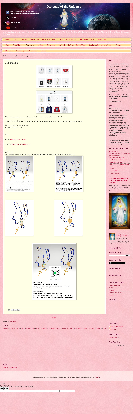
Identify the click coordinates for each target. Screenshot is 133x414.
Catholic (23, 328)
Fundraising (30, 45)
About (7, 45)
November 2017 (113, 337)
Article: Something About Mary (116, 157)
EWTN (111, 288)
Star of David (17, 45)
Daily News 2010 (113, 170)
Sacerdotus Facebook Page (115, 292)
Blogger (97, 377)
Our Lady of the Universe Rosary (100, 45)
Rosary (85, 328)
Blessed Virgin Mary (14, 328)
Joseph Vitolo (44, 328)
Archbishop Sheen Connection (26, 51)
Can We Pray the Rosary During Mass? (72, 45)
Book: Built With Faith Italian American (118, 160)
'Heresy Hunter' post (114, 151)
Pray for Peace (78, 328)
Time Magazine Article (68, 39)
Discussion (51, 45)
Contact (43, 51)
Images (24, 39)
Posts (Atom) (13, 321)
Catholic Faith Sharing (114, 285)
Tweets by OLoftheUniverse (10, 367)
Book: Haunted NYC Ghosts (116, 162)
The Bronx (98, 328)
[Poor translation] (6, 388)
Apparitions (5, 328)
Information (34, 39)
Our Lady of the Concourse (54, 328)
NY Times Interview (87, 39)
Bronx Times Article (49, 39)
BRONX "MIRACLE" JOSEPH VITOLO (119, 164)
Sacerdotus (111, 290)
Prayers (15, 39)
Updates (41, 45)
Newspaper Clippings (114, 173)
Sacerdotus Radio (113, 295)
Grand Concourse (30, 328)
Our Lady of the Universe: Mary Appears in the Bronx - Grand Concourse (119, 180)
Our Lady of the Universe (18, 139)
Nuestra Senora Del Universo (20, 144)
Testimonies (101, 39)
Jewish (37, 328)
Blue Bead (8, 51)
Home (7, 39)
